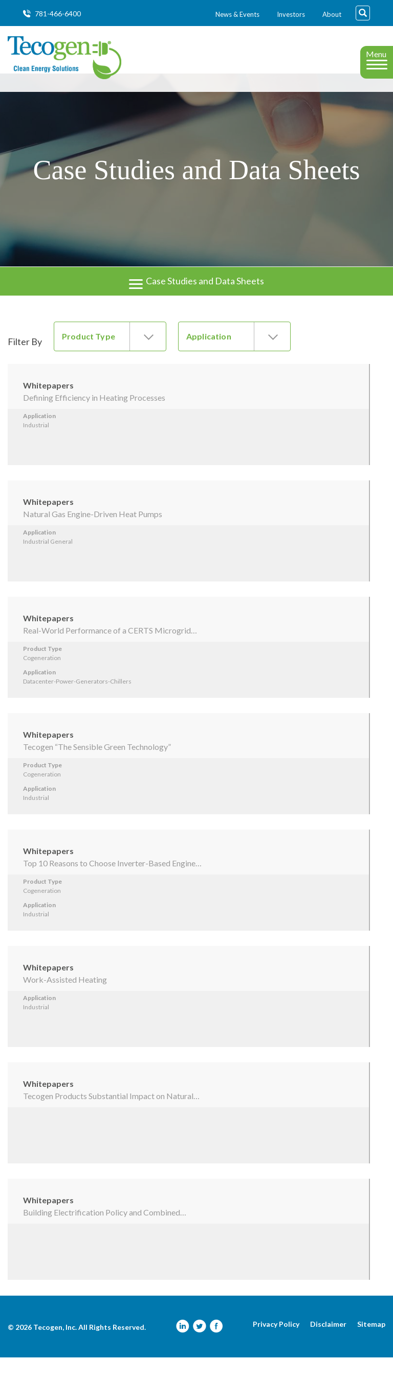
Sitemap (371, 1352)
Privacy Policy (276, 1352)
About (331, 14)
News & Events (237, 14)
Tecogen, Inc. (55, 1355)
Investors (291, 14)
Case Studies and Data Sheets (196, 300)
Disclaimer (328, 1352)
